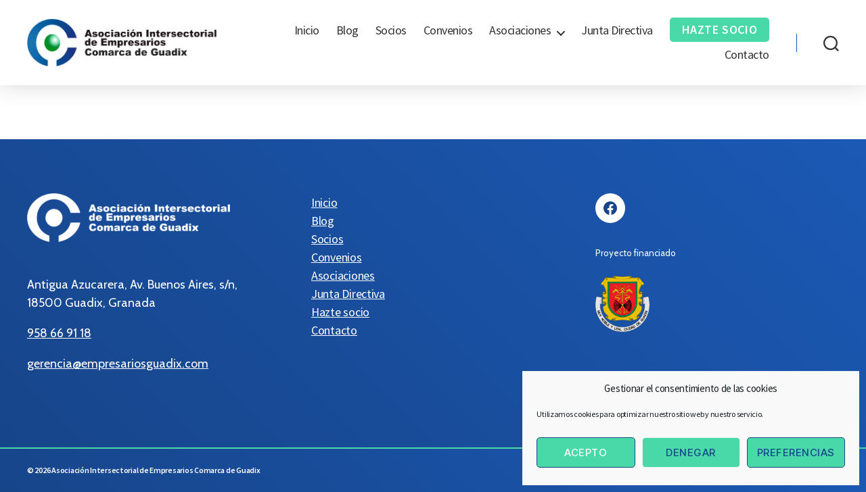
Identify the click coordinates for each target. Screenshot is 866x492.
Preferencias (796, 452)
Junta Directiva (617, 30)
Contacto (747, 54)
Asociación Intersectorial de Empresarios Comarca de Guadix (155, 470)
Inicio (306, 30)
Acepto (585, 452)
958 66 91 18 (59, 333)
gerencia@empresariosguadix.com (117, 363)
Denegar (691, 452)
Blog (347, 30)
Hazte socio (720, 29)
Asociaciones (520, 30)
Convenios (448, 30)
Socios (391, 30)
